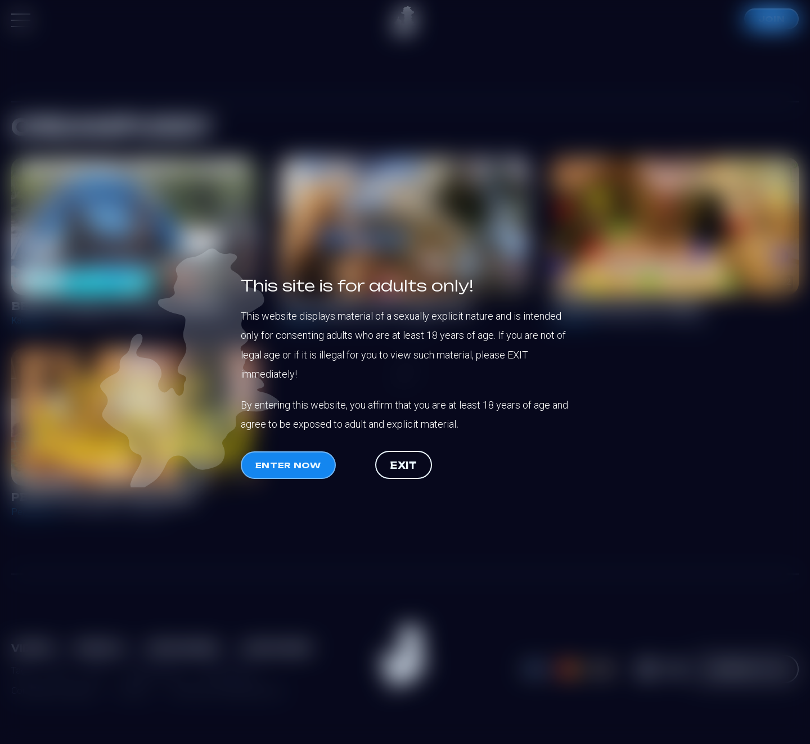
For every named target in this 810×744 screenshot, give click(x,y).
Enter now (288, 465)
